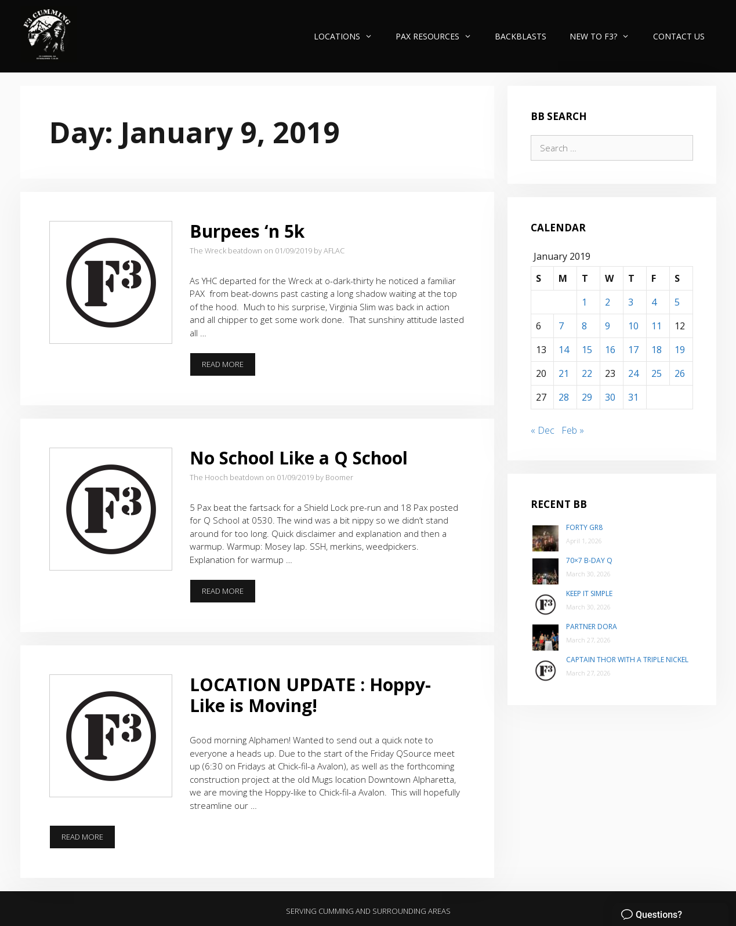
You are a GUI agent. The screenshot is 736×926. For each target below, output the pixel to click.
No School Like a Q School (299, 458)
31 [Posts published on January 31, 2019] (633, 397)
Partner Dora (591, 626)
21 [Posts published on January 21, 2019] (564, 373)
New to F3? (605, 36)
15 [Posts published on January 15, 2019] (587, 349)
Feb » (572, 430)
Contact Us (679, 36)
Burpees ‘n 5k (247, 231)
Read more (229, 367)
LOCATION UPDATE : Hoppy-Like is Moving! (310, 695)
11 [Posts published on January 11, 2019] (656, 325)
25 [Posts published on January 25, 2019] (656, 373)
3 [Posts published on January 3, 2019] (630, 302)
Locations (349, 36)
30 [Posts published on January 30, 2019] (610, 397)
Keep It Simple (589, 593)
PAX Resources (439, 36)
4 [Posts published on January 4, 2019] (654, 302)
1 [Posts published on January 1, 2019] (584, 302)
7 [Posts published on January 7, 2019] (561, 325)
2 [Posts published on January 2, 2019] (607, 302)
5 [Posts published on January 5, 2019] (677, 302)
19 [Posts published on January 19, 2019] (680, 349)
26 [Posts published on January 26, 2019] (680, 373)
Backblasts (520, 36)
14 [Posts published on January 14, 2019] (564, 349)
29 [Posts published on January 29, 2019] (587, 397)
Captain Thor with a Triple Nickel (627, 659)
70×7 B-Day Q (589, 560)
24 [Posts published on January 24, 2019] (633, 373)
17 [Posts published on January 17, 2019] (633, 349)
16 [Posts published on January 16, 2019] (610, 349)
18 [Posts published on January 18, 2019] (656, 349)
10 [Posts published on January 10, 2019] (633, 325)
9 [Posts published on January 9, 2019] (607, 325)
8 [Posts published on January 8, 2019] (584, 325)
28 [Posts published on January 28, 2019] (564, 397)
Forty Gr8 (584, 527)
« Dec (542, 430)
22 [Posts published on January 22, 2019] (587, 373)
